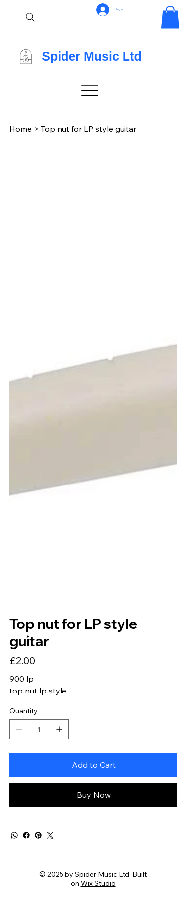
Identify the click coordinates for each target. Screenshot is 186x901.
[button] (170, 17)
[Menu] (90, 91)
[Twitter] (50, 835)
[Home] (20, 129)
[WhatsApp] (14, 835)
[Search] (30, 17)
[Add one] (59, 729)
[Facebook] (26, 835)
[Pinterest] (38, 835)
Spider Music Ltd (91, 56)
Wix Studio (98, 883)
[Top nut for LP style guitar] (88, 129)
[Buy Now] (93, 795)
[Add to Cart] (93, 765)
